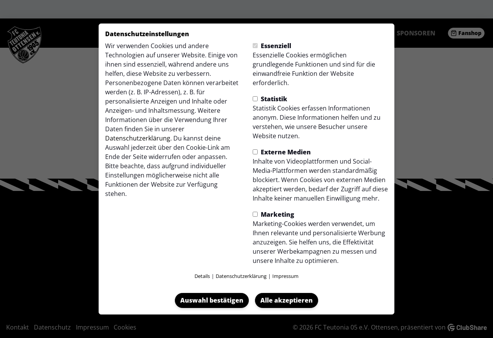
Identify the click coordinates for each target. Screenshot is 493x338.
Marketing (273, 214)
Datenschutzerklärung (137, 138)
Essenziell (272, 46)
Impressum (285, 276)
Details (202, 276)
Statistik (270, 99)
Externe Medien (282, 152)
